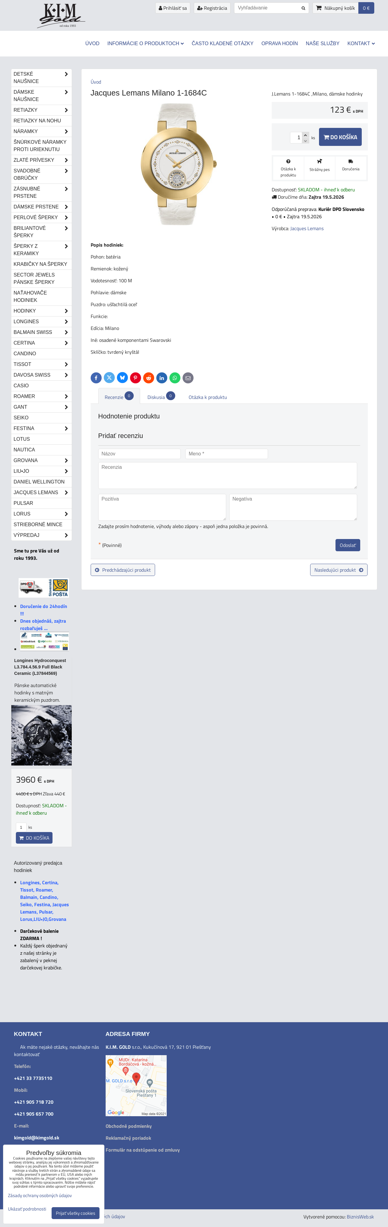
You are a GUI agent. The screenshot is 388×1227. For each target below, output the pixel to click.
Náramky (43, 131)
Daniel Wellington (39, 481)
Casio (21, 385)
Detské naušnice (43, 78)
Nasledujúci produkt (338, 570)
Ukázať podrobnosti (27, 1209)
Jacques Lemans (43, 492)
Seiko (21, 417)
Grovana (43, 460)
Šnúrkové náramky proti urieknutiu (40, 145)
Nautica (24, 449)
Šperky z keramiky (43, 250)
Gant (43, 407)
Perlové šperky (43, 217)
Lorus (43, 514)
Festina (43, 428)
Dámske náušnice (43, 96)
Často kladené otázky (222, 43)
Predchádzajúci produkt (123, 570)
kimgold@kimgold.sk (36, 1137)
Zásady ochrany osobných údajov (40, 1195)
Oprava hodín (279, 43)
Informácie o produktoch (145, 43)
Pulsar (23, 503)
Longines (43, 322)
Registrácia (212, 8)
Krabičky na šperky (40, 264)
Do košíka (340, 136)
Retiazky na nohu (37, 120)
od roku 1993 (68, 25)
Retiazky (43, 110)
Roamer (43, 396)
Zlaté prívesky (43, 160)
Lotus (22, 439)
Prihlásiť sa (173, 8)
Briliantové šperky (43, 232)
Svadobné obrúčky (43, 174)
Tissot (43, 364)
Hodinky (43, 311)
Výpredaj (43, 535)
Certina (43, 343)
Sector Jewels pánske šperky (34, 278)
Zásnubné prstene (43, 192)
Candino (25, 353)
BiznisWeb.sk (360, 1216)
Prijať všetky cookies (75, 1213)
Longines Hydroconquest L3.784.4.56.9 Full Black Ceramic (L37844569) (40, 667)
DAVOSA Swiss (43, 375)
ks (24, 827)
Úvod (92, 43)
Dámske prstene (43, 207)
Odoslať (348, 545)
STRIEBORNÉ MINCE (38, 524)
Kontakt (361, 43)
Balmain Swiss (43, 332)
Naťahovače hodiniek (30, 296)
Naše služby (322, 43)
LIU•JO (43, 471)
